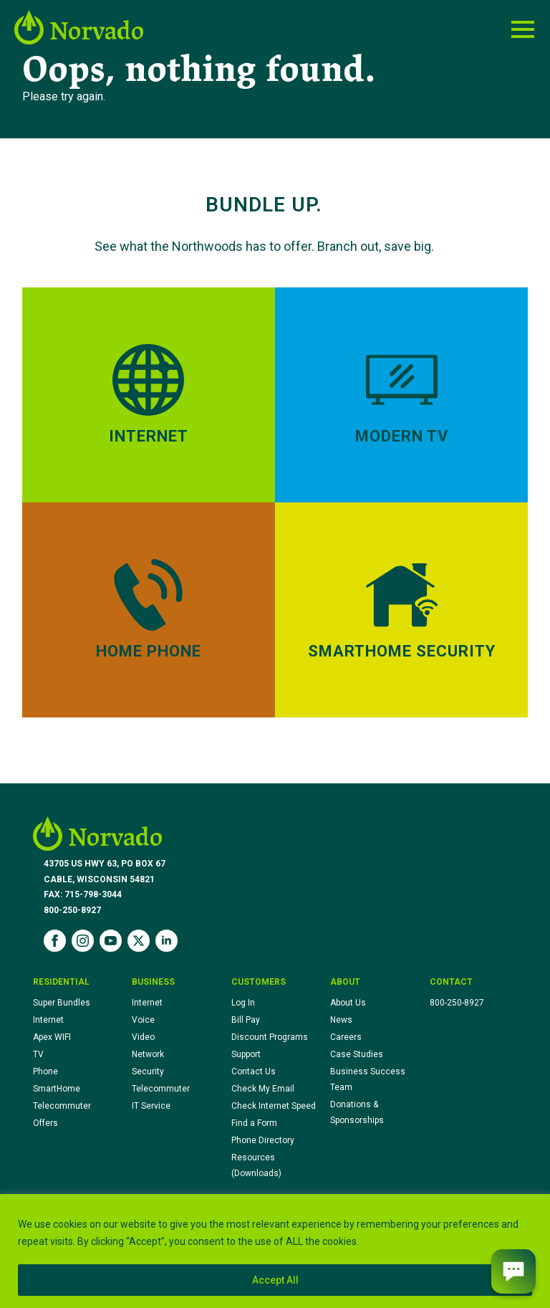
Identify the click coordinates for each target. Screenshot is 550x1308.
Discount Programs (269, 1037)
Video (143, 1037)
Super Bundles (61, 1003)
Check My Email (262, 1089)
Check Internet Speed (273, 1106)
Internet (48, 1020)
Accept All (275, 1280)
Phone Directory (262, 1140)
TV (38, 1054)
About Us (348, 1003)
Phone (45, 1071)
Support (246, 1054)
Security (148, 1071)
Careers (346, 1037)
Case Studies (356, 1054)
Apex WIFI (52, 1037)
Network (148, 1054)
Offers (45, 1123)
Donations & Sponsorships (357, 1112)
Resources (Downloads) (256, 1165)
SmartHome (56, 1089)
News (341, 1020)
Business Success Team (367, 1079)
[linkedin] (166, 941)
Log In (243, 1003)
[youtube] (111, 941)
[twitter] (138, 941)
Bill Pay (245, 1020)
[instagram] (83, 941)
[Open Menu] (522, 29)
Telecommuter (62, 1106)
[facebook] (55, 941)
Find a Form (254, 1123)
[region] (275, 1251)
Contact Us (253, 1071)
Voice (143, 1020)
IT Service (151, 1106)
